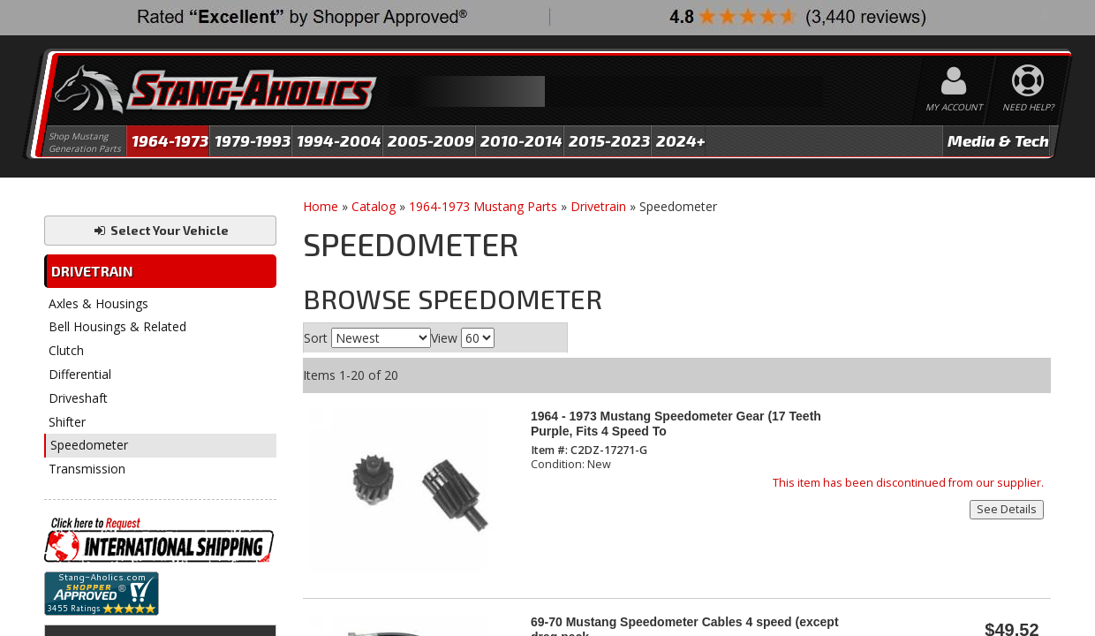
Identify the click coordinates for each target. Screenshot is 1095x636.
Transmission (87, 468)
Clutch (66, 350)
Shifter (67, 421)
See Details (1007, 509)
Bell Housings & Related (117, 326)
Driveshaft (78, 398)
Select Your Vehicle (160, 230)
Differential (80, 374)
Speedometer (89, 444)
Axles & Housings (98, 303)
